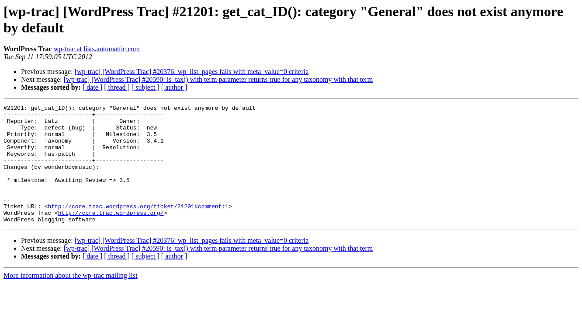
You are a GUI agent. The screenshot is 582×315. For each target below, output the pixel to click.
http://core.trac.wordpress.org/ (111, 235)
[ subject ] (145, 87)
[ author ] (174, 87)
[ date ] (92, 87)
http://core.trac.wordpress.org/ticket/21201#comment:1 (138, 227)
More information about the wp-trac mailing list (70, 299)
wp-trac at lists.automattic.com (97, 48)
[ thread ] (117, 87)
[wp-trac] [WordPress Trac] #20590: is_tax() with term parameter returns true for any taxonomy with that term (218, 79)
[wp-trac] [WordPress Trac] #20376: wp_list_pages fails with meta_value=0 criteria (192, 71)
